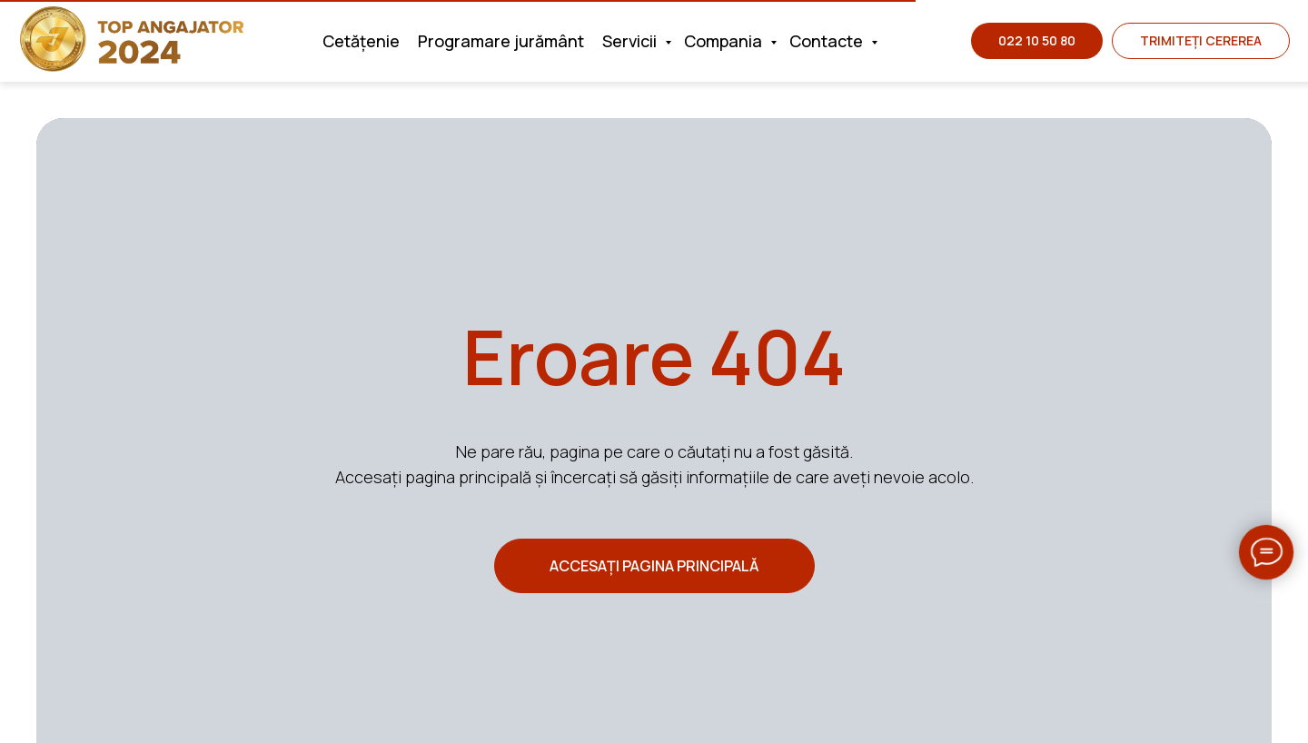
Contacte (828, 41)
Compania (725, 41)
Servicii (631, 41)
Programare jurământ (501, 41)
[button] (1201, 41)
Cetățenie (361, 41)
